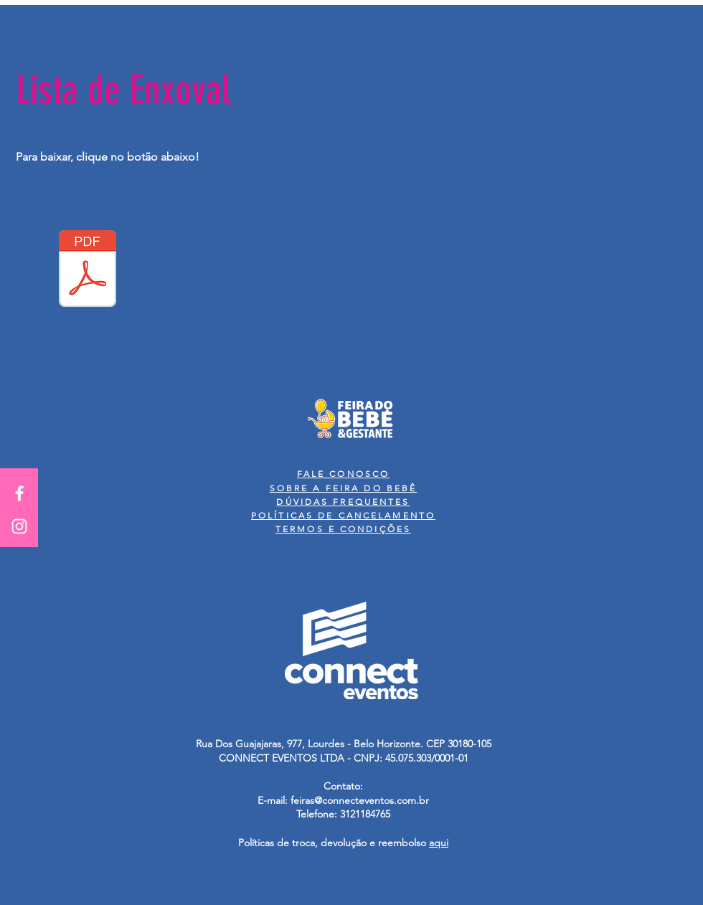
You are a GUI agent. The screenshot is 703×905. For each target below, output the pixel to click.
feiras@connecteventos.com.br (360, 800)
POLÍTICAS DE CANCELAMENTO (343, 515)
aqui (438, 842)
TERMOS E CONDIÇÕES (343, 528)
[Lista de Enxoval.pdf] (87, 270)
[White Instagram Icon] (19, 526)
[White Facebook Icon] (19, 493)
